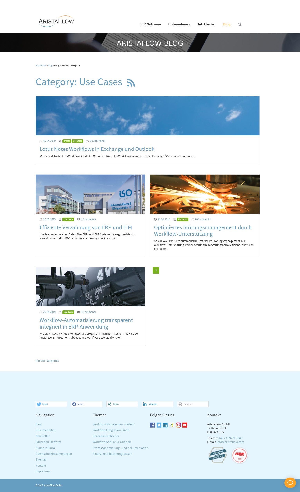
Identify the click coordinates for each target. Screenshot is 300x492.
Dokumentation (46, 464)
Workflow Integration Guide (111, 464)
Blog (226, 24)
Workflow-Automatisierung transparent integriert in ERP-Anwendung (86, 323)
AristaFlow (41, 65)
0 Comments (97, 141)
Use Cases (77, 141)
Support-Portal (46, 482)
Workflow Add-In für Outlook (112, 476)
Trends (67, 141)
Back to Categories (47, 361)
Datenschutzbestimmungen (54, 488)
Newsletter (43, 470)
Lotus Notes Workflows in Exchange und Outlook (97, 149)
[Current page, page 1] (156, 270)
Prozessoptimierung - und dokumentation (120, 482)
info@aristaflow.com (230, 476)
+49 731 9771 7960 (230, 472)
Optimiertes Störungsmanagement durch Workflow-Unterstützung (203, 231)
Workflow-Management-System (113, 459)
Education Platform (48, 476)
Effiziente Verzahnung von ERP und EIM (86, 227)
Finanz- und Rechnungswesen (112, 488)
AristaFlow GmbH (53, 485)
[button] (51, 439)
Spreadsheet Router (106, 470)
